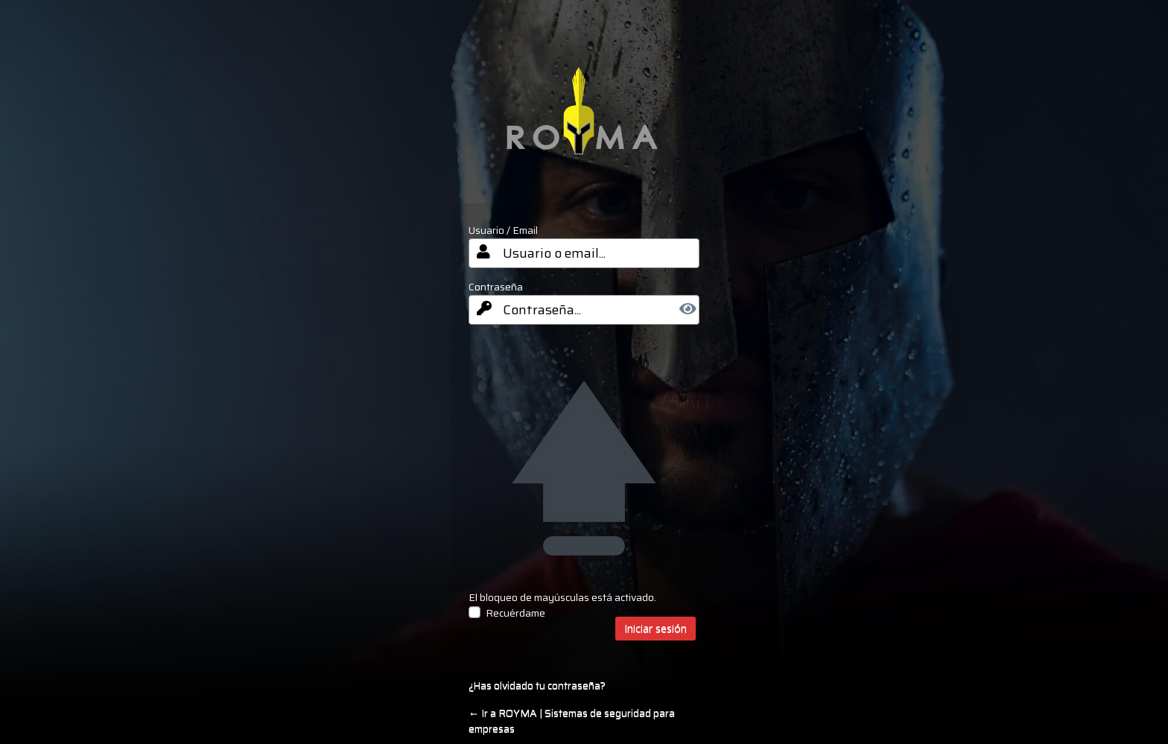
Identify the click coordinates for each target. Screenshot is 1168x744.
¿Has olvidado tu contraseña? (537, 685)
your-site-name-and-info (584, 121)
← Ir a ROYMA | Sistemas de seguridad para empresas (572, 721)
